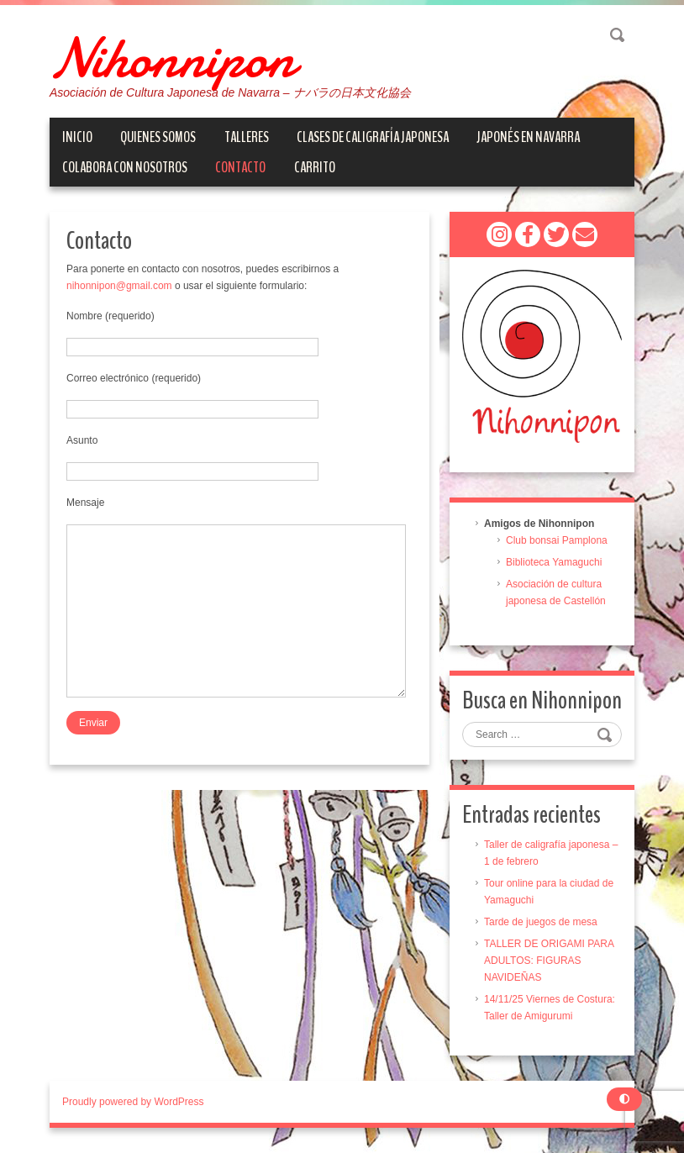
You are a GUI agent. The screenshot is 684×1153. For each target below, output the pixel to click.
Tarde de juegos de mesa (540, 922)
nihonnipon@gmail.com (119, 286)
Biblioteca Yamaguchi (554, 562)
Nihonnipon (172, 58)
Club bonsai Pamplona (557, 540)
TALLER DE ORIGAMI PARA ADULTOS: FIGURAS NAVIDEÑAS (548, 960)
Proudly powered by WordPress (133, 1102)
